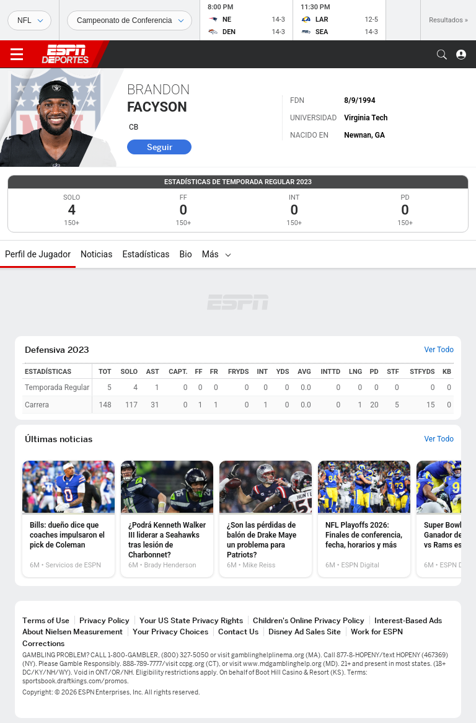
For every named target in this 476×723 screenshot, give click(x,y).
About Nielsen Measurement (72, 631)
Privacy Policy (104, 620)
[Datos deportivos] (130, 20)
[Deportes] (29, 20)
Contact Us (238, 631)
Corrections (43, 643)
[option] (68, 519)
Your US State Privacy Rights (191, 620)
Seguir (159, 147)
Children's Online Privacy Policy (308, 620)
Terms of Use (45, 620)
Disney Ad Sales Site (304, 631)
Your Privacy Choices (170, 631)
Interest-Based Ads (408, 620)
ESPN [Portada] (65, 54)
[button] (442, 55)
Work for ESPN (377, 631)
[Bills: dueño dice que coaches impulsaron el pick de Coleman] (68, 519)
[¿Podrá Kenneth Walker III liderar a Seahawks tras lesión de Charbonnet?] (167, 519)
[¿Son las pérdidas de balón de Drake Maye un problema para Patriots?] (265, 519)
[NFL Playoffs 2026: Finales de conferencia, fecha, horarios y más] (364, 519)
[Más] (228, 254)
